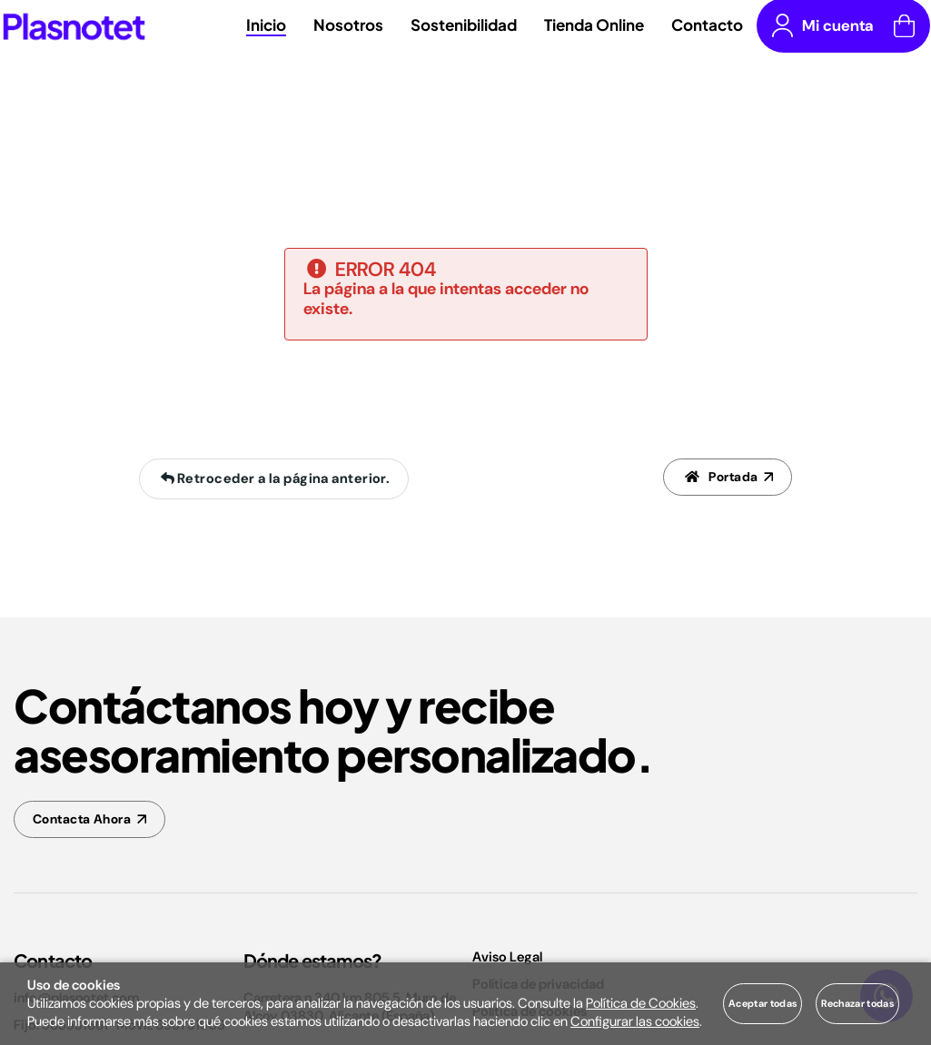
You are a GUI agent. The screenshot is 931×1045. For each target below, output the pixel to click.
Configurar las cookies (634, 1021)
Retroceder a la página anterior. (272, 478)
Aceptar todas (762, 1003)
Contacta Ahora (86, 821)
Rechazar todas (857, 1003)
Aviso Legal (507, 960)
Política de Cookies (641, 1003)
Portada (718, 478)
